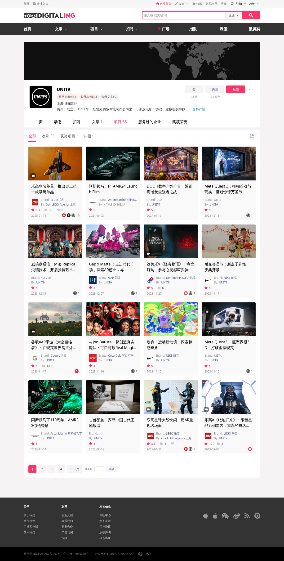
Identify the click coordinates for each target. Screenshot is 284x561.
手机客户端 (31, 527)
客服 (224, 4)
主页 (39, 121)
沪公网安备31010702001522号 (115, 554)
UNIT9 (156, 204)
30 (48, 210)
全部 (32, 136)
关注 (215, 89)
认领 (88, 136)
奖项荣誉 (179, 121)
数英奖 (254, 28)
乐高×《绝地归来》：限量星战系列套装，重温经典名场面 (228, 425)
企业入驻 (67, 515)
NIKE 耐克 (230, 278)
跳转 (112, 469)
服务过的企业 (149, 121)
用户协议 (105, 527)
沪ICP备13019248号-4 (77, 554)
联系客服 (105, 538)
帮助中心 (105, 515)
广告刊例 (67, 532)
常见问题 (211, 4)
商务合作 (67, 527)
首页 (27, 28)
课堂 (223, 28)
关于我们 (29, 515)
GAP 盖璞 (114, 278)
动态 (58, 121)
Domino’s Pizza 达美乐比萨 (183, 278)
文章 (97, 121)
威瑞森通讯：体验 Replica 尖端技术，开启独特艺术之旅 (54, 269)
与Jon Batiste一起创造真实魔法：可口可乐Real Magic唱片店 (112, 347)
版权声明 (105, 532)
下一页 (75, 469)
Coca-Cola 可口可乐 (120, 356)
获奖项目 (69, 136)
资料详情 (198, 109)
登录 (26, 4)
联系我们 (67, 521)
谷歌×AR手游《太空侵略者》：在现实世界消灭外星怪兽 (54, 347)
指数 (193, 28)
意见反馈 (105, 521)
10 (208, 444)
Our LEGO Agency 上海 (61, 204)
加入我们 (29, 532)
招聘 (76, 121)
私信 (235, 89)
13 (46, 366)
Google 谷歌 (58, 356)
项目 (120, 121)
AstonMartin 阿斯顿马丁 (124, 200)
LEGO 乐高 (57, 200)
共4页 (88, 469)
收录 (48, 136)
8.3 (35, 210)
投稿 (64, 538)
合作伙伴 (29, 521)
